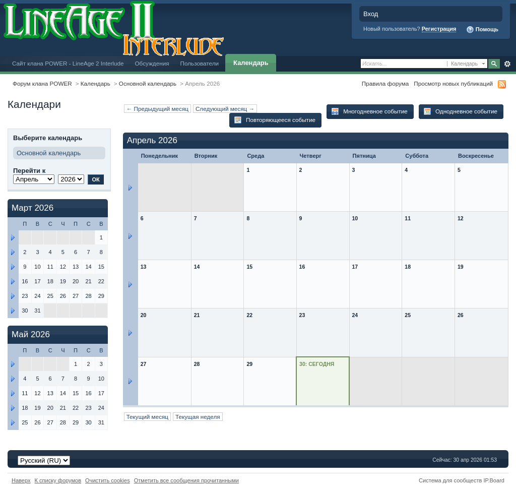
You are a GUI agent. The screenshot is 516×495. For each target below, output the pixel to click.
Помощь (482, 30)
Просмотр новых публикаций (453, 83)
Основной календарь (147, 83)
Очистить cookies (107, 480)
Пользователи (199, 63)
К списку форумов (58, 480)
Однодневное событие (460, 111)
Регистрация (439, 29)
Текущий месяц (147, 416)
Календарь (251, 63)
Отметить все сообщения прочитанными (186, 480)
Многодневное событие (369, 111)
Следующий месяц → (225, 108)
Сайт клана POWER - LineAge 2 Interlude (67, 63)
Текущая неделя (197, 416)
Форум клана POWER (42, 83)
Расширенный (507, 64)
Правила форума (385, 83)
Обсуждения (152, 63)
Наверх (21, 480)
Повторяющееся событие (274, 120)
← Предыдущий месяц (157, 108)
